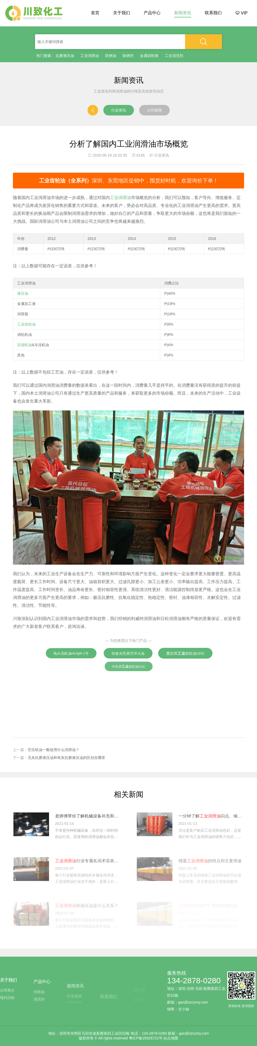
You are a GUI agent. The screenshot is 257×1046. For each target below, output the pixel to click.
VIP (241, 13)
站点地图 (170, 1038)
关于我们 (121, 13)
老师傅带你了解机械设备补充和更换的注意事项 (87, 816)
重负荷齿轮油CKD (185, 653)
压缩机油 (24, 345)
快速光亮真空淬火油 (128, 653)
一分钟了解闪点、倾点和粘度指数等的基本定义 (211, 816)
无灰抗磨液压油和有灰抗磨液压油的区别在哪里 (66, 758)
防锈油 (110, 56)
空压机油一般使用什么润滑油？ (53, 750)
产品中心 (152, 13)
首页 (95, 13)
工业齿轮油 (26, 324)
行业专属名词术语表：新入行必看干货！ (87, 861)
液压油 (22, 293)
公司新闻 (154, 110)
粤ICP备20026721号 (146, 1038)
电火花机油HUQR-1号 (71, 653)
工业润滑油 (89, 56)
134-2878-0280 (194, 980)
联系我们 (213, 13)
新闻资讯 (182, 13)
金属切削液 (149, 56)
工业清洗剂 (174, 56)
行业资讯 (118, 110)
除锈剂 (128, 56)
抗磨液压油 (65, 56)
